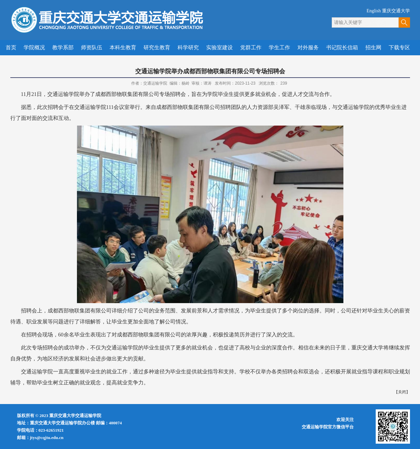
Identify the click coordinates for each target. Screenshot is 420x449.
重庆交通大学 (396, 10)
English (373, 10)
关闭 (402, 392)
